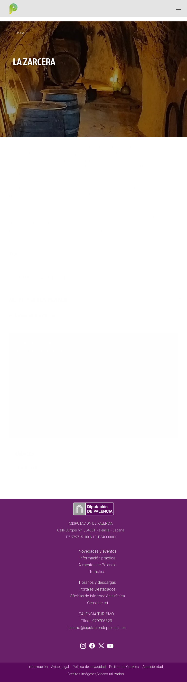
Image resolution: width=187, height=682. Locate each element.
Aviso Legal (60, 667)
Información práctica (97, 558)
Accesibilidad (152, 667)
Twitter (102, 645)
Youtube (109, 645)
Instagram (84, 645)
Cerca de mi (97, 603)
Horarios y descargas (97, 582)
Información (38, 667)
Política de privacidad (89, 667)
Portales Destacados (97, 589)
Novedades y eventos (97, 551)
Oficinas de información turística (97, 596)
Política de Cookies (124, 667)
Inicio (20, 33)
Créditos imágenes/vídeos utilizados (95, 674)
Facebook (93, 645)
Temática (97, 571)
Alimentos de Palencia (97, 565)
